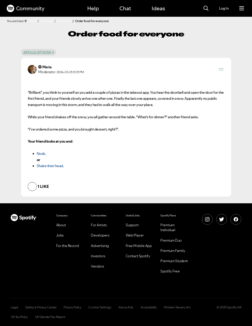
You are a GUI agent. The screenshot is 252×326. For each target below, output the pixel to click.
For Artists (99, 224)
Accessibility (148, 307)
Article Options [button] (37, 52)
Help (93, 8)
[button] (221, 69)
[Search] (206, 8)
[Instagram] (207, 219)
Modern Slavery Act (177, 307)
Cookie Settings (99, 307)
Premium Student (174, 260)
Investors (98, 255)
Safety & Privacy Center (41, 307)
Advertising (100, 245)
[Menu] (241, 8)
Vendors (97, 266)
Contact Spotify (138, 255)
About (61, 224)
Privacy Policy (72, 307)
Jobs (60, 235)
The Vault (46, 21)
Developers (100, 235)
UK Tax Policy (19, 317)
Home (32, 21)
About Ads (126, 307)
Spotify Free (170, 271)
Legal (14, 307)
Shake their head (50, 165)
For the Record (67, 245)
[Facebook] (236, 219)
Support (132, 224)
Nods (41, 153)
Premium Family (172, 250)
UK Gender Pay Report (50, 317)
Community (25, 8)
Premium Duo (171, 240)
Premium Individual (167, 227)
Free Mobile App (139, 245)
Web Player (135, 235)
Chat (125, 8)
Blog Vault (64, 21)
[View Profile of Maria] (47, 66)
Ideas (158, 8)
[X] (221, 219)
